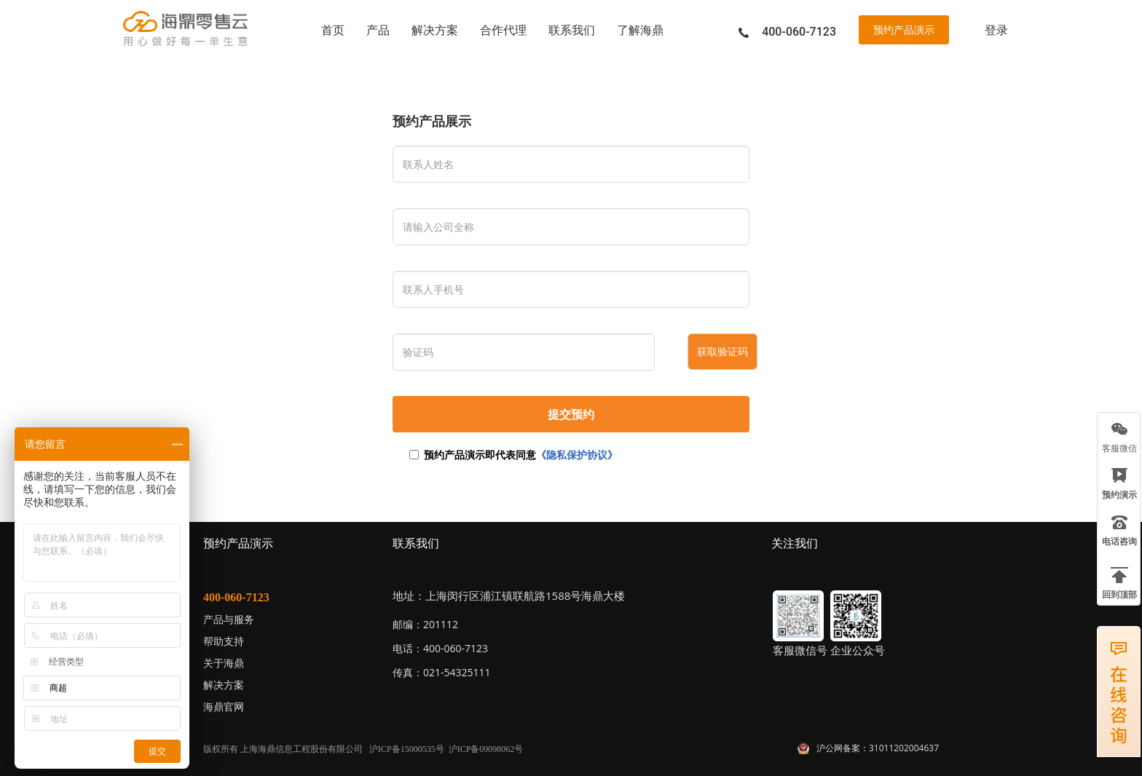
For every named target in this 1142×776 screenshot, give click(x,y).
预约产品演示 (903, 30)
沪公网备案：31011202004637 (877, 748)
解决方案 (434, 30)
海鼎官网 (223, 706)
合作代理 (503, 30)
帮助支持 (223, 641)
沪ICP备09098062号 (486, 749)
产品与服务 (228, 619)
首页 (332, 30)
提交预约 (571, 414)
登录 (996, 30)
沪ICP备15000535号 (406, 749)
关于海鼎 (223, 663)
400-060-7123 (236, 597)
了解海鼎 (640, 30)
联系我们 (571, 30)
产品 (378, 30)
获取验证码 (722, 351)
